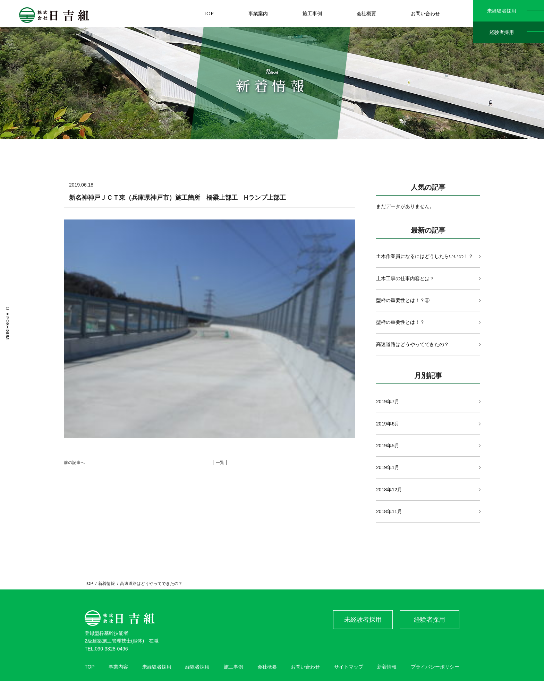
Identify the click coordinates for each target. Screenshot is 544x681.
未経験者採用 (501, 11)
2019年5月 (387, 445)
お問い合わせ (305, 667)
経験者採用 (502, 32)
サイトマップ (348, 667)
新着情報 (106, 583)
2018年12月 (389, 489)
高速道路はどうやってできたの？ (412, 344)
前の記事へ (74, 462)
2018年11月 (389, 511)
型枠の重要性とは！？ (400, 322)
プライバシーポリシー (435, 667)
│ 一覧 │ (220, 462)
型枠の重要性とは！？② (403, 300)
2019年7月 (387, 401)
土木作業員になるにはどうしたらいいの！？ (424, 256)
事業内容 (118, 667)
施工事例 (233, 667)
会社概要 (267, 667)
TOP (89, 583)
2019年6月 (387, 423)
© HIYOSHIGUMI (7, 323)
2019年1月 (387, 467)
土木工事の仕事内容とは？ (405, 278)
